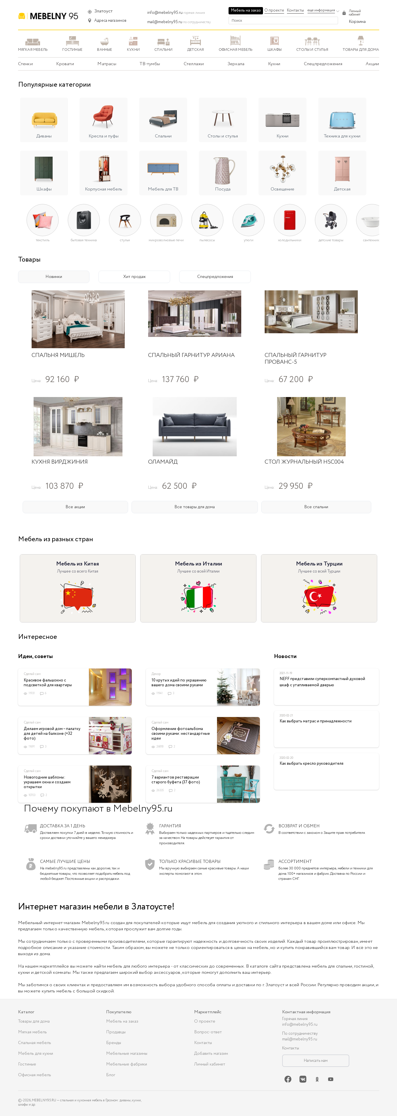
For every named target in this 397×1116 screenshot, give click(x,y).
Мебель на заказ (246, 10)
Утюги (248, 240)
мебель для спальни (332, 966)
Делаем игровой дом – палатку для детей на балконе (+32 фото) (52, 734)
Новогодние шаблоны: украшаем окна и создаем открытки (47, 782)
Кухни (274, 64)
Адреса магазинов (110, 20)
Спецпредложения (215, 277)
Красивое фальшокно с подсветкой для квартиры (48, 683)
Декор (156, 674)
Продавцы (116, 1032)
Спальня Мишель (58, 355)
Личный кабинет (209, 1064)
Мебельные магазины (126, 1054)
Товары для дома (34, 1021)
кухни (24, 972)
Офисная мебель (34, 1075)
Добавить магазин (211, 1054)
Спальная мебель (34, 1043)
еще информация (321, 10)
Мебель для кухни (35, 1054)
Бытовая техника (84, 240)
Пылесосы (207, 240)
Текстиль (42, 240)
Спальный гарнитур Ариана (191, 355)
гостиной (363, 966)
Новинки (53, 277)
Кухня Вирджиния (60, 462)
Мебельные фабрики (126, 1064)
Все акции (75, 507)
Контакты (295, 10)
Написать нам (316, 1061)
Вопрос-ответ (208, 1032)
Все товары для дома (194, 507)
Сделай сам (32, 674)
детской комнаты (53, 972)
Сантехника (372, 240)
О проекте (274, 10)
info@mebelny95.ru (165, 13)
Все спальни (316, 507)
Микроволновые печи (166, 240)
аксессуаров (167, 972)
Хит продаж (134, 277)
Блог (110, 1075)
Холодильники (289, 240)
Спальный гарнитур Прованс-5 (295, 358)
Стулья (125, 240)
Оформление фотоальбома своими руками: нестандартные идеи (181, 734)
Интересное (37, 637)
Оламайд (163, 462)
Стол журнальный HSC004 (304, 462)
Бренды (113, 1043)
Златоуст (103, 11)
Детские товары (331, 240)
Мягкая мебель (32, 1032)
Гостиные (27, 1064)
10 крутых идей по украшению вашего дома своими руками (179, 683)
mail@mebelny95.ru (164, 22)
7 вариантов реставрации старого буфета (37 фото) (176, 780)
